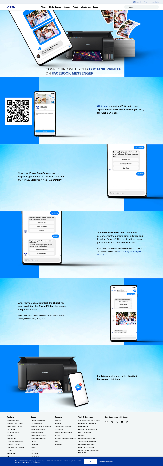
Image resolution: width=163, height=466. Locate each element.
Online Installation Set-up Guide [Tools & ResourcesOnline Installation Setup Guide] (89, 420)
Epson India (137, 2)
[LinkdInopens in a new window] (127, 422)
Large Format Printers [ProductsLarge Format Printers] (14, 426)
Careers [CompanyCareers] (57, 435)
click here (115, 379)
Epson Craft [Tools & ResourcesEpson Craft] (82, 435)
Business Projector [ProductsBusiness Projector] (13, 444)
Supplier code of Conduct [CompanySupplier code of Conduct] (63, 432)
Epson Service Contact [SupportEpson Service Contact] (38, 435)
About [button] (146, 2)
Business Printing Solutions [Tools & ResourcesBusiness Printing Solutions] (87, 429)
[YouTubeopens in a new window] (122, 422)
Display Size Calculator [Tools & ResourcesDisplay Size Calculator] (86, 447)
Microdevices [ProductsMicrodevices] (11, 453)
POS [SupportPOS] (32, 450)
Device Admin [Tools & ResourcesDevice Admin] (83, 426)
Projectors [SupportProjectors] (34, 444)
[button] (90, 461)
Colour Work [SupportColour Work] (35, 456)
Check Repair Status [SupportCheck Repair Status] (38, 429)
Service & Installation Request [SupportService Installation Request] (41, 426)
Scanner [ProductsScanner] (10, 435)
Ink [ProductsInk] (8, 456)
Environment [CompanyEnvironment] (59, 429)
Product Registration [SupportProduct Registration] (38, 420)
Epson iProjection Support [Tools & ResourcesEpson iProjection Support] (87, 444)
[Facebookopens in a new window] (106, 422)
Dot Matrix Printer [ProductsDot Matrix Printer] (13, 432)
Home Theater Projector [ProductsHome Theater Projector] (15, 441)
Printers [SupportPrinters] (33, 441)
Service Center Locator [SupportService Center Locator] (38, 438)
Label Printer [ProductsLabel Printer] (11, 438)
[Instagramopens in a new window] (112, 422)
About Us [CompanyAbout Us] (58, 420)
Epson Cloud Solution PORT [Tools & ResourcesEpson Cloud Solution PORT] (88, 438)
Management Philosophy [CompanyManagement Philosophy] (63, 426)
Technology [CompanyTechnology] (58, 423)
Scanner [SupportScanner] (33, 447)
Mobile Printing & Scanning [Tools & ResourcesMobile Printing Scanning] (87, 423)
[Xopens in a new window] (117, 422)
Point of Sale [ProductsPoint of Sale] (11, 429)
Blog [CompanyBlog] (56, 441)
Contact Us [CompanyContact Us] (58, 444)
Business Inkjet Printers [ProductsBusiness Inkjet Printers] (15, 423)
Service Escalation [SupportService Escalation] (37, 432)
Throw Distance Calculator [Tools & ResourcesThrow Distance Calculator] (87, 441)
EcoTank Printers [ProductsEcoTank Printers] (13, 420)
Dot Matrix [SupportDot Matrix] (34, 453)
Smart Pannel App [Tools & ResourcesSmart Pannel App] (84, 432)
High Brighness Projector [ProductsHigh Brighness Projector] (15, 447)
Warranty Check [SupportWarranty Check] (36, 423)
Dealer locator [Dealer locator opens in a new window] (155, 2)
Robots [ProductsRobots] (9, 450)
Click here (102, 106)
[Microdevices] (85, 7)
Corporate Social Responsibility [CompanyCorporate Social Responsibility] (65, 438)
